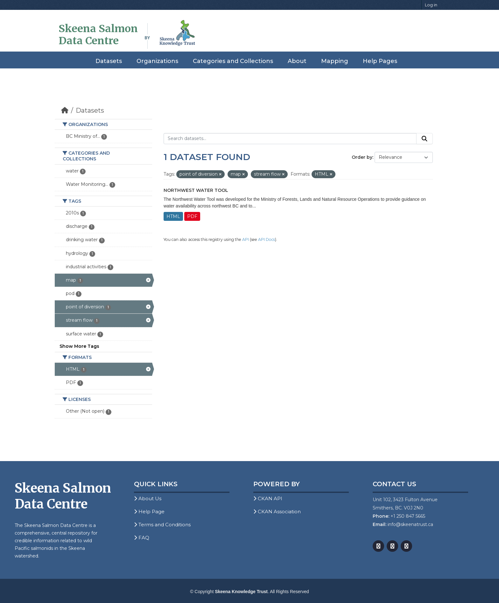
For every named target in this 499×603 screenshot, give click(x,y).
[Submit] (424, 138)
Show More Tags (79, 346)
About (297, 61)
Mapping (334, 61)
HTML (173, 216)
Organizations (157, 61)
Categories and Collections (233, 61)
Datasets (108, 61)
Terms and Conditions (162, 525)
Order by (362, 157)
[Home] (64, 110)
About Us (147, 498)
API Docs (266, 239)
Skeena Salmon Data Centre (98, 34)
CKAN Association (277, 511)
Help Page (149, 511)
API (245, 239)
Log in (431, 4)
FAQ (141, 538)
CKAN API (267, 498)
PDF (192, 216)
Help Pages (380, 61)
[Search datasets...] (290, 138)
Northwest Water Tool (196, 190)
